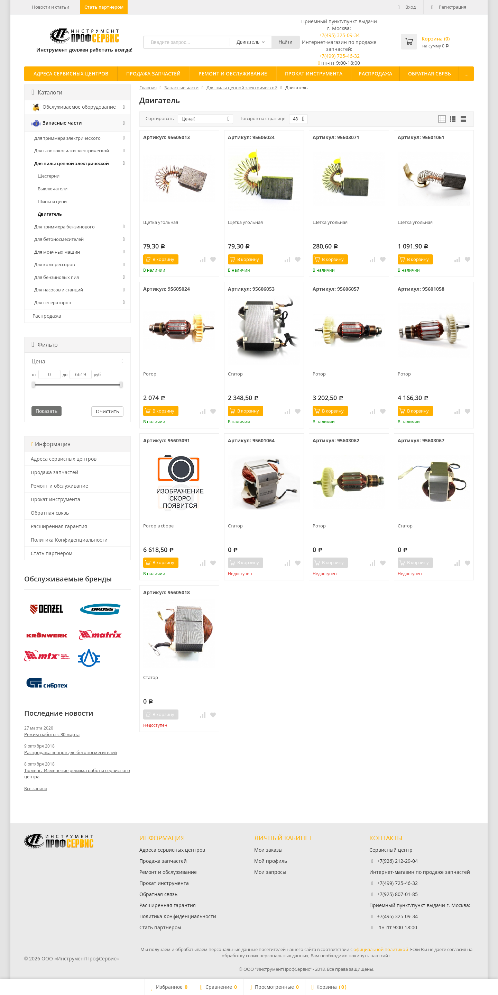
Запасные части (56, 123)
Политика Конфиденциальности (69, 539)
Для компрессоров (54, 264)
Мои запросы (270, 872)
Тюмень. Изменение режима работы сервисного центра (77, 773)
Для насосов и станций (58, 290)
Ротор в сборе (158, 526)
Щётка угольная (160, 222)
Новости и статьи (50, 7)
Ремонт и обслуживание (233, 73)
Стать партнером (103, 7)
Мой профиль (270, 861)
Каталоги (46, 92)
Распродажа (375, 73)
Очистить (107, 411)
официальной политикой (380, 949)
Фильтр (44, 345)
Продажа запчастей (153, 73)
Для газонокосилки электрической (71, 150)
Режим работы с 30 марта (52, 734)
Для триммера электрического (67, 138)
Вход (407, 7)
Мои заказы (268, 850)
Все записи (35, 789)
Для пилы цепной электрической (71, 163)
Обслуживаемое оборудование (73, 107)
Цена (77, 361)
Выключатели (52, 189)
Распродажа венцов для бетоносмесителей (70, 752)
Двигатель (50, 214)
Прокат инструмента (313, 73)
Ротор (149, 374)
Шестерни (48, 176)
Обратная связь (429, 73)
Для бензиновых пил (56, 277)
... (466, 73)
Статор (235, 374)
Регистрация (448, 7)
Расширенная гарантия (59, 526)
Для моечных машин (57, 252)
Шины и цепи (52, 201)
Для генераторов (52, 302)
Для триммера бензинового (64, 227)
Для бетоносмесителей (59, 239)
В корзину (159, 259)
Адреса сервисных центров (71, 73)
